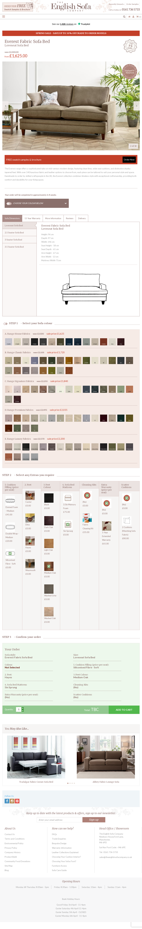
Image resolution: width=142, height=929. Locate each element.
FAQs (54, 834)
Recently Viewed (116, 4)
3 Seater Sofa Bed (13, 239)
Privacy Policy (11, 848)
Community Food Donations (17, 861)
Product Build (11, 857)
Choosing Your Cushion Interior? (66, 857)
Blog (7, 870)
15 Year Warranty (32, 218)
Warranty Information (62, 848)
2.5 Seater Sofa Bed (14, 232)
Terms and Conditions (15, 839)
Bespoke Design (59, 843)
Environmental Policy (14, 843)
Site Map (9, 866)
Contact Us (10, 834)
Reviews (69, 218)
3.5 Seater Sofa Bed (14, 246)
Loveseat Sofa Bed (14, 225)
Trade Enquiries (59, 839)
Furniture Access (59, 866)
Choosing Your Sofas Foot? (64, 861)
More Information (53, 218)
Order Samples (132, 4)
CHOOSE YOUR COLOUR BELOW (41, 203)
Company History (13, 852)
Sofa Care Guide (59, 870)
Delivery (82, 218)
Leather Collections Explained (65, 852)
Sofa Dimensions (12, 218)
